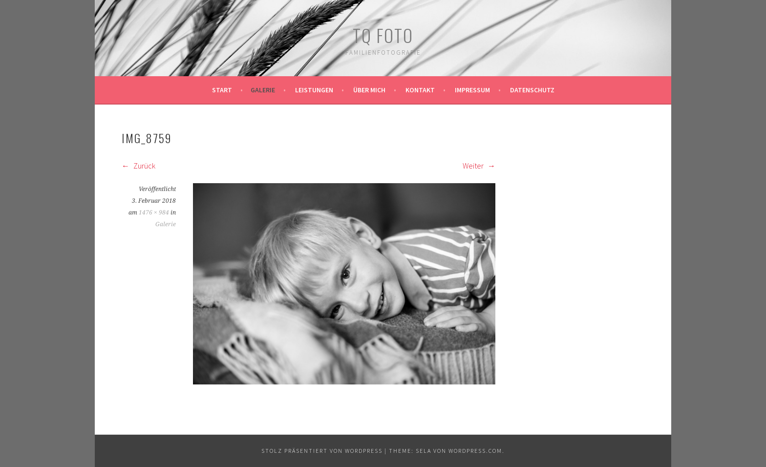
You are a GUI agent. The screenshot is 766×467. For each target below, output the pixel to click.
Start (222, 89)
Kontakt (420, 89)
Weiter (479, 165)
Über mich (369, 89)
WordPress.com (475, 450)
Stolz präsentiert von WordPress (322, 450)
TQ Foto (383, 35)
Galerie (263, 89)
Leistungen (314, 89)
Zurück (138, 165)
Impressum (472, 89)
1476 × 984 (154, 212)
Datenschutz (532, 89)
